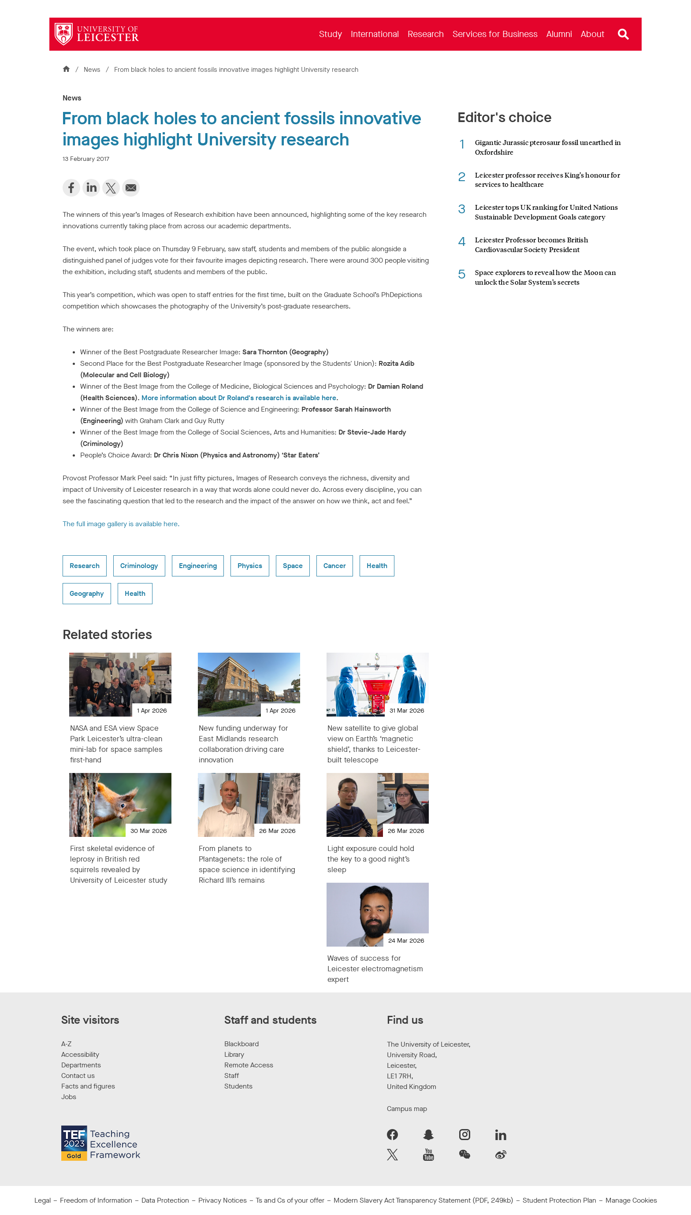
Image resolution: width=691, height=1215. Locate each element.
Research (85, 565)
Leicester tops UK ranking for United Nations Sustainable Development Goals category (546, 211)
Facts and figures (88, 1086)
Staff (231, 1075)
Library (234, 1054)
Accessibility (80, 1054)
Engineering (198, 565)
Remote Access (248, 1065)
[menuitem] (330, 34)
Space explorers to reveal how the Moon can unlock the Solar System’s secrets (545, 277)
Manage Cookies (631, 1200)
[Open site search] (623, 34)
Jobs (68, 1096)
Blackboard (241, 1043)
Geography (87, 593)
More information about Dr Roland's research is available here (238, 397)
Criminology (139, 565)
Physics (250, 565)
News (93, 69)
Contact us (78, 1075)
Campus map (407, 1108)
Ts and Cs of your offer (290, 1200)
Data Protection (165, 1200)
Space (293, 565)
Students (238, 1086)
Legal (42, 1200)
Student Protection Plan (559, 1200)
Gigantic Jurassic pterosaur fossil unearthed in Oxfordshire (548, 146)
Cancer (334, 565)
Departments (81, 1065)
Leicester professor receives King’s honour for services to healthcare (547, 179)
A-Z (66, 1043)
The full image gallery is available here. (121, 523)
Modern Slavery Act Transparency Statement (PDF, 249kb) (423, 1200)
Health (377, 565)
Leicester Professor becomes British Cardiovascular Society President (531, 244)
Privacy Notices (222, 1200)
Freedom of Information (96, 1200)
